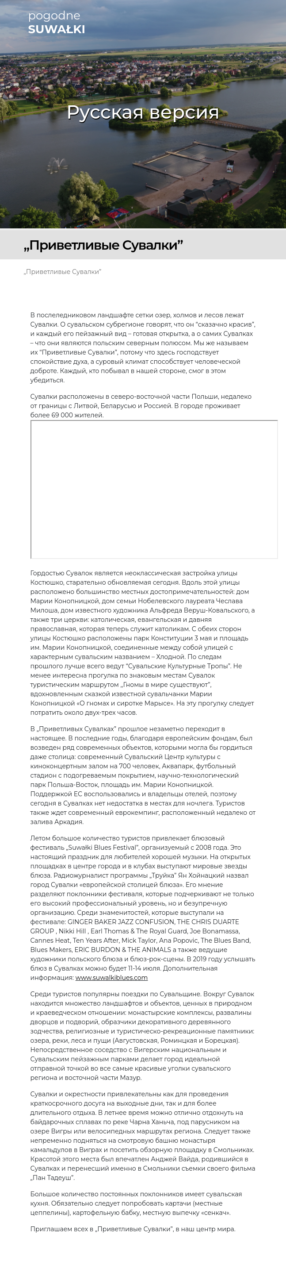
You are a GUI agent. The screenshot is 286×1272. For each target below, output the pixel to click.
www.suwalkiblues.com (112, 978)
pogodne (57, 22)
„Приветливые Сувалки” (63, 272)
